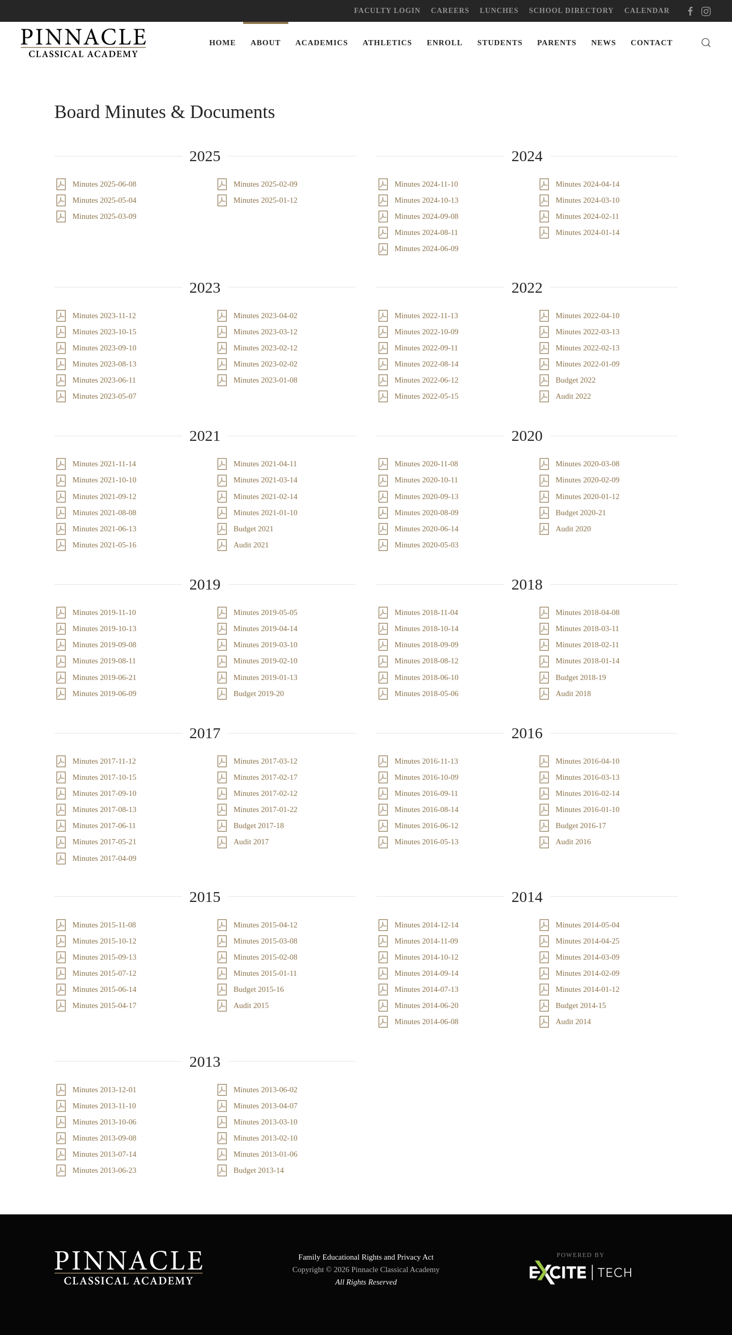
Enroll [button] (444, 42)
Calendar (647, 11)
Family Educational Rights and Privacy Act (365, 1257)
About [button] (265, 42)
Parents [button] (557, 42)
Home (222, 42)
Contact (652, 42)
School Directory (571, 11)
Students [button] (500, 42)
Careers (450, 11)
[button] (706, 42)
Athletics (387, 42)
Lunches (499, 11)
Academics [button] (322, 42)
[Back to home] (85, 42)
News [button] (603, 42)
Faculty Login (387, 11)
